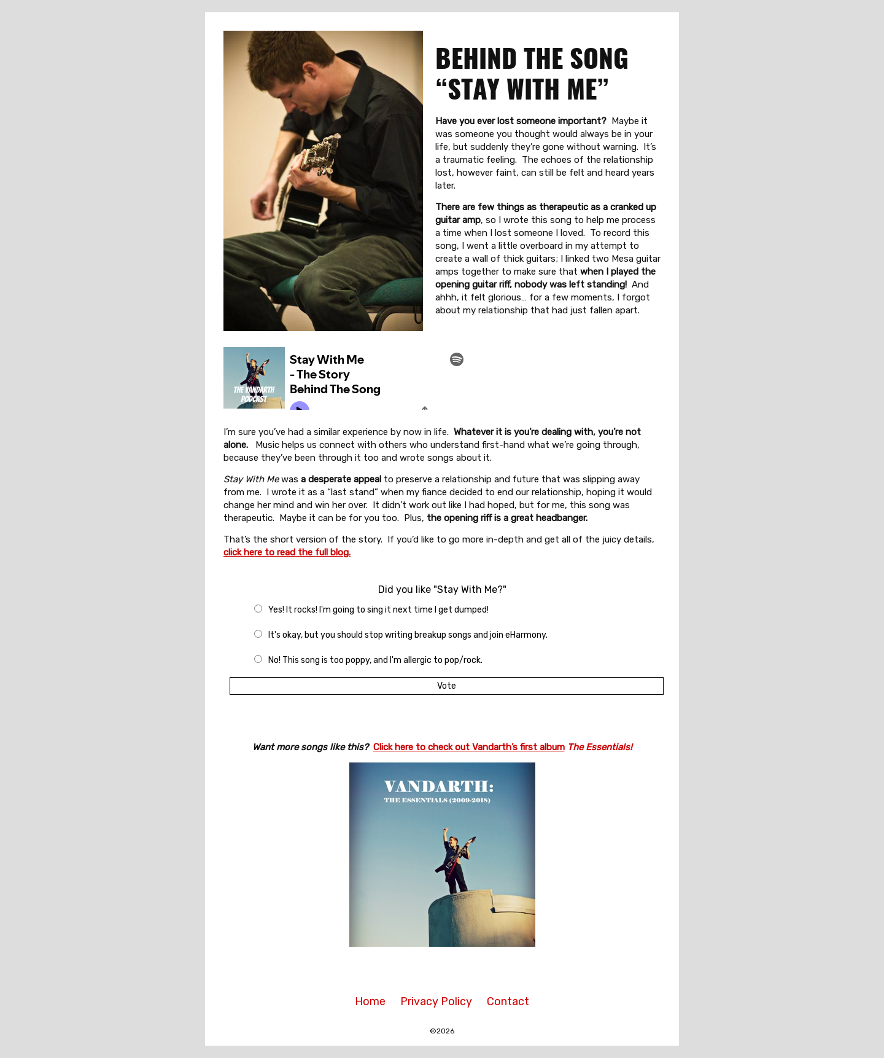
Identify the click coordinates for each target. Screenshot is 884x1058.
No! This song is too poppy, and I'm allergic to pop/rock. (375, 660)
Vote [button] (446, 686)
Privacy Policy (436, 1001)
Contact (508, 1001)
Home (370, 1001)
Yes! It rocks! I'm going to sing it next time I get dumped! (378, 610)
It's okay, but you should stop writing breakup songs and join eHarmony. (408, 635)
